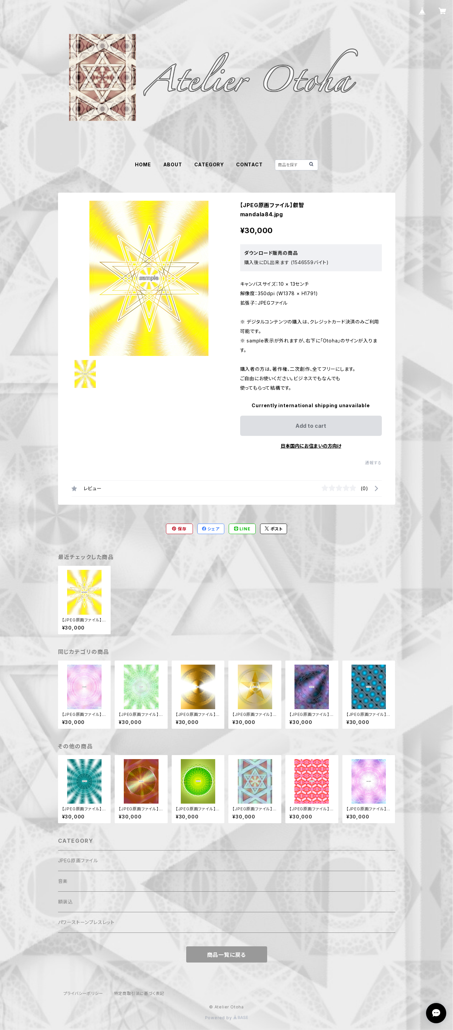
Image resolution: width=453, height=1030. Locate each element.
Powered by (226, 1017)
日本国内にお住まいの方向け (311, 446)
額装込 (65, 901)
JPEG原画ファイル (78, 860)
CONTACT (249, 164)
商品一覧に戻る (226, 954)
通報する (373, 462)
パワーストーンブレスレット (86, 922)
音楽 (63, 881)
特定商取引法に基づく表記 (139, 993)
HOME (143, 164)
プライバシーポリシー (83, 993)
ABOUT (172, 164)
